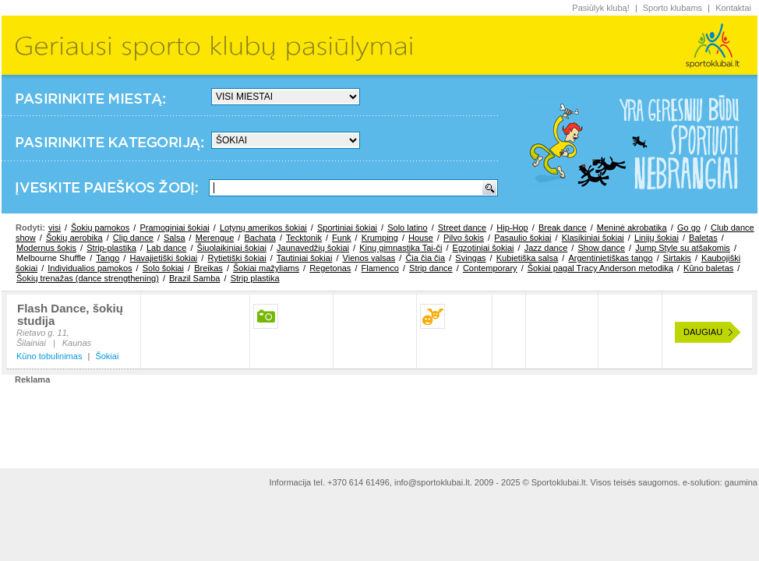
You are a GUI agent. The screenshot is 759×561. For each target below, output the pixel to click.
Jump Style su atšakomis (682, 247)
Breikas (208, 268)
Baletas (703, 237)
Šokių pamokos (100, 227)
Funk (341, 237)
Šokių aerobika (74, 237)
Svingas (470, 258)
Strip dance (431, 268)
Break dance (562, 227)
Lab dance (166, 247)
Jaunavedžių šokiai (313, 247)
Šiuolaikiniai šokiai (232, 247)
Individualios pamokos (90, 268)
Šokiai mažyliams (266, 268)
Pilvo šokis (463, 237)
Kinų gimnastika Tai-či (400, 247)
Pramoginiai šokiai (174, 227)
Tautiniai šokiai (305, 258)
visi (54, 227)
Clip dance (133, 237)
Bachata (259, 237)
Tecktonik (304, 237)
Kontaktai (733, 7)
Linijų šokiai (656, 237)
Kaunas (76, 343)
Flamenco (380, 268)
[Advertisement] (379, 420)
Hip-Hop (512, 227)
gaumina (741, 482)
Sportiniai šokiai (347, 227)
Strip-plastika (111, 247)
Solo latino (407, 227)
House (420, 237)
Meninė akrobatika (632, 227)
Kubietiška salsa (527, 258)
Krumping (380, 237)
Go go (689, 227)
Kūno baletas (708, 268)
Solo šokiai (163, 268)
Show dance (601, 247)
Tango (107, 258)
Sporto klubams (672, 7)
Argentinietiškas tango (610, 258)
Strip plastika (255, 278)
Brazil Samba (194, 278)
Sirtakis (677, 258)
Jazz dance (546, 247)
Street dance (462, 227)
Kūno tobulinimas (49, 356)
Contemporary (490, 268)
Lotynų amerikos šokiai (263, 227)
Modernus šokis (46, 247)
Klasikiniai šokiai (593, 237)
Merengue (215, 237)
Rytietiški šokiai (236, 258)
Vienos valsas (369, 258)
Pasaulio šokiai (522, 237)
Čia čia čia (425, 258)
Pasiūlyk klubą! (600, 7)
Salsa (174, 237)
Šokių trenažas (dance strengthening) (87, 278)
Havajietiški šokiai (163, 258)
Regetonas (330, 268)
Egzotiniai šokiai (483, 247)
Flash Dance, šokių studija (70, 314)
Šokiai (106, 356)
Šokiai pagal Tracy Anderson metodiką (600, 268)
